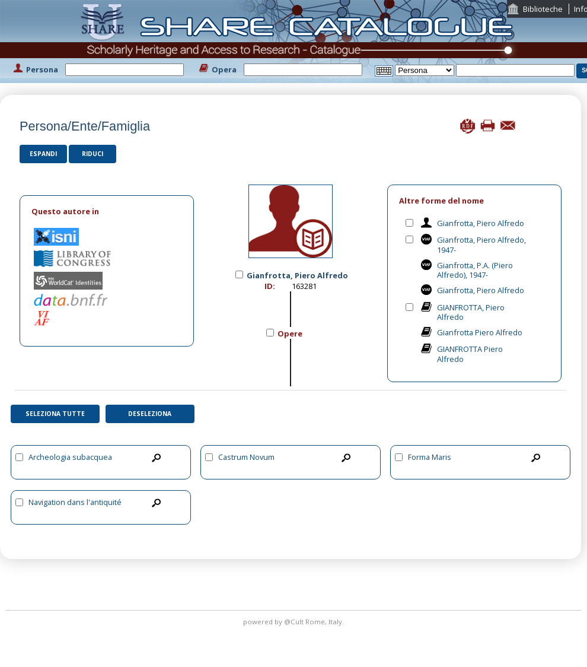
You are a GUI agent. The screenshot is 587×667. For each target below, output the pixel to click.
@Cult (294, 621)
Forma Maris (429, 457)
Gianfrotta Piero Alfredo (479, 332)
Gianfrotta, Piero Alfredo (480, 223)
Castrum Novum (246, 457)
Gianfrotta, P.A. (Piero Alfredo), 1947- (475, 270)
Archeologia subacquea (70, 457)
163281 (304, 286)
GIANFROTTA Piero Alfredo (470, 354)
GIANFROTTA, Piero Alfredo (471, 312)
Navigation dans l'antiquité (75, 502)
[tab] (106, 211)
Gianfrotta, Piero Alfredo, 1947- (481, 244)
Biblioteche (543, 9)
